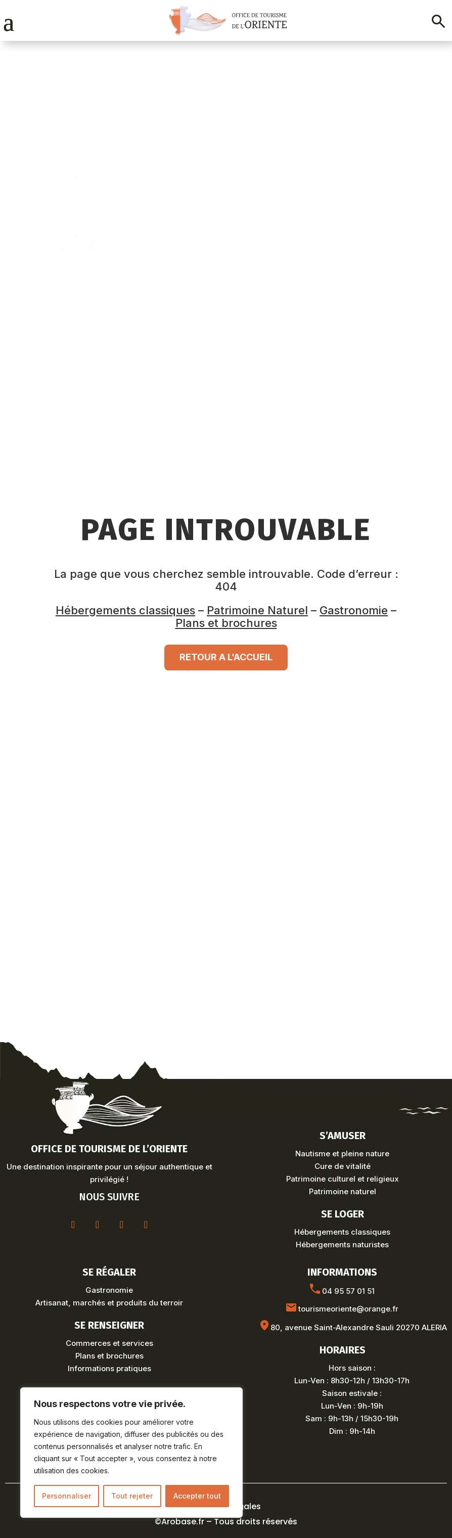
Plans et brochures (226, 622)
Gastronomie (354, 610)
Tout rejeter (132, 1495)
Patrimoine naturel (342, 1191)
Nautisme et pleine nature (342, 1153)
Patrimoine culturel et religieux (342, 1179)
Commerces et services (109, 1343)
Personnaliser (66, 1495)
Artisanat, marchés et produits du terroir (109, 1302)
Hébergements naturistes (342, 1244)
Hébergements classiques (125, 610)
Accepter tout (197, 1495)
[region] (131, 1452)
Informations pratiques (109, 1368)
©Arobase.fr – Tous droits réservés (226, 1521)
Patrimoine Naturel (257, 610)
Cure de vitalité (342, 1166)
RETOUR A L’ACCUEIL (226, 657)
